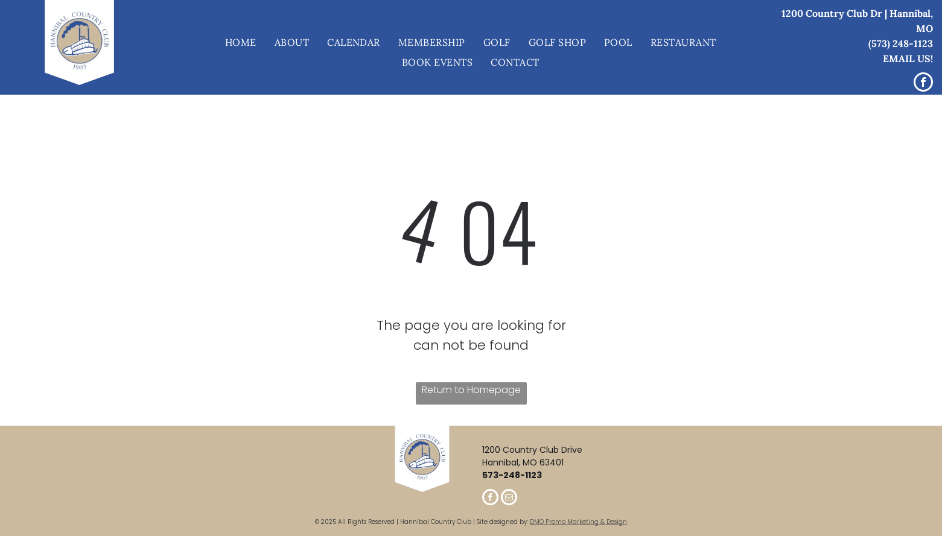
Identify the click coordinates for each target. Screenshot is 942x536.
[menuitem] (241, 42)
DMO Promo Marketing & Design (578, 521)
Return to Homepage (471, 390)
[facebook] (923, 83)
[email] (509, 498)
